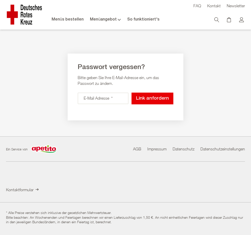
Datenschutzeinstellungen (222, 148)
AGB (137, 148)
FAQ (197, 6)
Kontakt (214, 6)
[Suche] (217, 21)
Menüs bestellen (68, 19)
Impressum (157, 148)
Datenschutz (183, 148)
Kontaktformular (22, 189)
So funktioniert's (143, 19)
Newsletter (236, 6)
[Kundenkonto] (242, 21)
